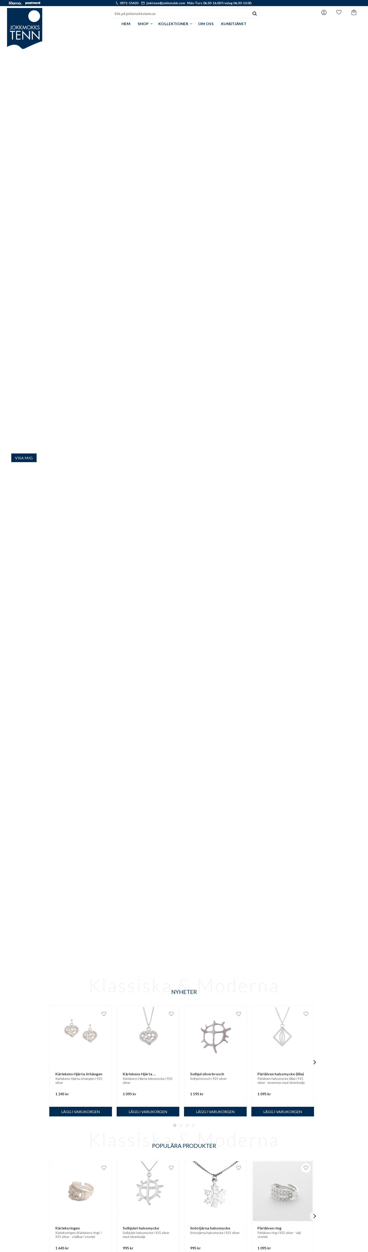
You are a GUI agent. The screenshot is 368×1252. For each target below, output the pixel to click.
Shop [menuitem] (143, 23)
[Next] (314, 1062)
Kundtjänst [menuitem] (233, 23)
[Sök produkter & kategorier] (180, 14)
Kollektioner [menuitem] (173, 23)
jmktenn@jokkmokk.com (165, 3)
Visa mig (24, 458)
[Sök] (255, 14)
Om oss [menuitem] (206, 23)
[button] (339, 12)
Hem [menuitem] (126, 23)
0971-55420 (129, 3)
